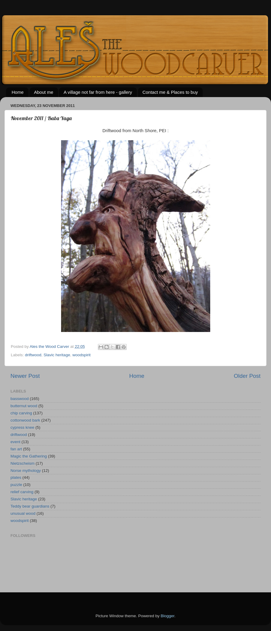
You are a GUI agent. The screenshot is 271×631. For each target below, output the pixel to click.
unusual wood (22, 513)
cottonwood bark (25, 420)
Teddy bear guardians (29, 506)
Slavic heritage (57, 355)
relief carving (22, 492)
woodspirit (81, 355)
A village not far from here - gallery (97, 92)
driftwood (33, 355)
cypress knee (22, 427)
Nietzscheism (22, 463)
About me (43, 92)
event (15, 442)
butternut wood (23, 406)
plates (15, 477)
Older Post (247, 376)
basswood (19, 398)
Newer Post (25, 376)
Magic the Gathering (28, 456)
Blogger (168, 616)
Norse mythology (25, 470)
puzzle (16, 484)
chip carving (21, 413)
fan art (16, 449)
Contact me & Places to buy (170, 92)
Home (18, 92)
